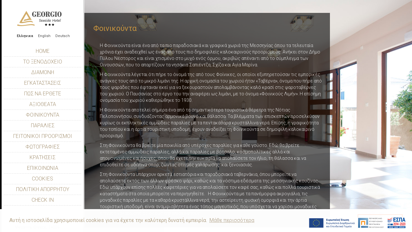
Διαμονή (42, 72)
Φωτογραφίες (42, 147)
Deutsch (62, 36)
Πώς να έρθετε (42, 94)
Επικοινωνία (42, 168)
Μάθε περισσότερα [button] (231, 220)
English (44, 36)
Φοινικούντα (42, 115)
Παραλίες (42, 125)
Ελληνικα (25, 36)
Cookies (42, 179)
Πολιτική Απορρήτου (42, 189)
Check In (43, 200)
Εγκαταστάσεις (42, 83)
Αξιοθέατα (42, 104)
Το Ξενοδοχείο (42, 62)
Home (43, 51)
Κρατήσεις (42, 157)
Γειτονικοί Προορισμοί (42, 136)
